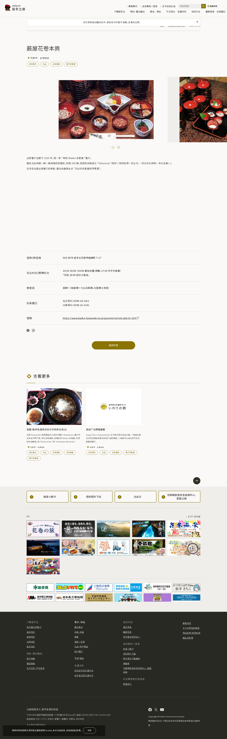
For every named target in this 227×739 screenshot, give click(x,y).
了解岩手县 (121, 11)
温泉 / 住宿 (79, 641)
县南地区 (31, 636)
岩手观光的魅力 (34, 627)
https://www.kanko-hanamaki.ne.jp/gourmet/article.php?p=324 (101, 318)
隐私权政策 (188, 637)
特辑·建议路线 (139, 11)
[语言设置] (215, 6)
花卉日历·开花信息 (35, 668)
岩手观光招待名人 (131, 636)
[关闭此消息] (197, 22)
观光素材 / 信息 (149, 6)
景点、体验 (157, 11)
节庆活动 (170, 11)
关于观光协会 (168, 6)
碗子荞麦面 (70, 64)
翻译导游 (127, 632)
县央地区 (31, 632)
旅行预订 (78, 651)
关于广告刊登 (194, 516)
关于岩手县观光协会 (36, 724)
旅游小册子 (128, 648)
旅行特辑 (31, 658)
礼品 (44, 64)
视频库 (126, 663)
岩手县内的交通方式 (83, 675)
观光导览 (197, 11)
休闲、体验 (79, 632)
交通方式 (183, 11)
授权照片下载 (129, 653)
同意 (89, 730)
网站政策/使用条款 (191, 632)
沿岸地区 (31, 641)
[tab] (113, 147)
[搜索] (203, 6)
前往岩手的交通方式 (83, 670)
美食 (76, 636)
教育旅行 (133, 6)
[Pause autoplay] (118, 147)
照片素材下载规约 (131, 658)
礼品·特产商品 (81, 646)
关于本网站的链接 (191, 628)
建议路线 (31, 663)
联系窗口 (221, 11)
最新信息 (210, 11)
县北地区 (31, 646)
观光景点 (32, 64)
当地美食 (56, 64)
